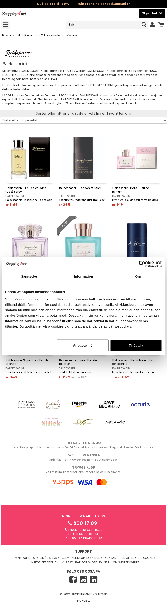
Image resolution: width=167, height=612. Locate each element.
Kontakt (111, 558)
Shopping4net (11, 35)
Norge (83, 601)
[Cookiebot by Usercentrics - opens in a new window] (142, 264)
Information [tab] (83, 276)
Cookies (149, 558)
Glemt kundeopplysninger (82, 558)
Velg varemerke (50, 35)
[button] (161, 25)
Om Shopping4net (126, 563)
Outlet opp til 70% (53, 4)
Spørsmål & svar (46, 558)
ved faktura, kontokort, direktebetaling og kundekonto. (83, 469)
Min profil (22, 558)
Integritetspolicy (44, 563)
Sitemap (101, 594)
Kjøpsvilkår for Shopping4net (85, 563)
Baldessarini (72, 35)
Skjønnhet (30, 35)
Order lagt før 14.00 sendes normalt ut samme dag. (83, 457)
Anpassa (83, 345)
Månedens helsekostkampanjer (103, 4)
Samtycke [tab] (29, 276)
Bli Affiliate (131, 558)
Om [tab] (138, 276)
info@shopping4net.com (83, 538)
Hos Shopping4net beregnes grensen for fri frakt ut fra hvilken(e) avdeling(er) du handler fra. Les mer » (83, 445)
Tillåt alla (136, 345)
